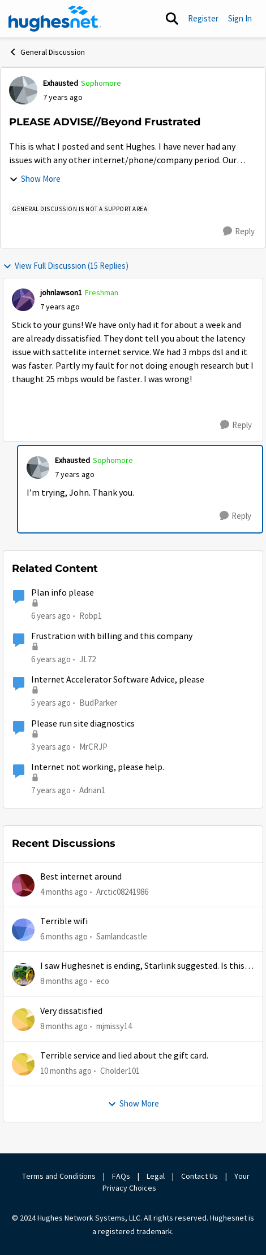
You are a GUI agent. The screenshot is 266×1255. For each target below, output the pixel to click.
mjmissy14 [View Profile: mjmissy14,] (114, 1025)
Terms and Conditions (59, 1176)
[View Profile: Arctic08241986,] (23, 885)
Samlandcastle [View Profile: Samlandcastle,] (121, 936)
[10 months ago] (66, 1071)
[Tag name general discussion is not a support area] (79, 209)
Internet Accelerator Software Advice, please (117, 679)
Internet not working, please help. (97, 767)
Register (203, 18)
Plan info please (62, 592)
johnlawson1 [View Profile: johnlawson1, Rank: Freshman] (61, 292)
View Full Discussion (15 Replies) (65, 265)
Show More (35, 178)
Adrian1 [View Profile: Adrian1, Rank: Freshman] (92, 790)
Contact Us (199, 1176)
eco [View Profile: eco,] (102, 981)
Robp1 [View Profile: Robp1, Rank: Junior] (90, 615)
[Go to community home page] (54, 19)
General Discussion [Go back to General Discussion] (46, 52)
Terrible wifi (64, 921)
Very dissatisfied (71, 1011)
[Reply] (239, 231)
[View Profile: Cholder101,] (23, 1064)
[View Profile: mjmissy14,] (23, 1019)
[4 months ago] (64, 891)
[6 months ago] (64, 936)
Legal (156, 1176)
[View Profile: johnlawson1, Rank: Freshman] (23, 299)
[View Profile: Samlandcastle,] (23, 930)
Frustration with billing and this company (111, 636)
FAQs (121, 1176)
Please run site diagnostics (83, 723)
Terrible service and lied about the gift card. (124, 1055)
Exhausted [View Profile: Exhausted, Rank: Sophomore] (60, 83)
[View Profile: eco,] (23, 974)
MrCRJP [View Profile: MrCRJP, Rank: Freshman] (93, 746)
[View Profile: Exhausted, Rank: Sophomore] (23, 90)
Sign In (240, 18)
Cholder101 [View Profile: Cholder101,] (120, 1070)
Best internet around (81, 876)
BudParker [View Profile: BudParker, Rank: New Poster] (98, 702)
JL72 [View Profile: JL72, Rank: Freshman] (87, 659)
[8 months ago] (64, 981)
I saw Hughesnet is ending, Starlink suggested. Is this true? (142, 966)
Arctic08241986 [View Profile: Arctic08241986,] (122, 891)
